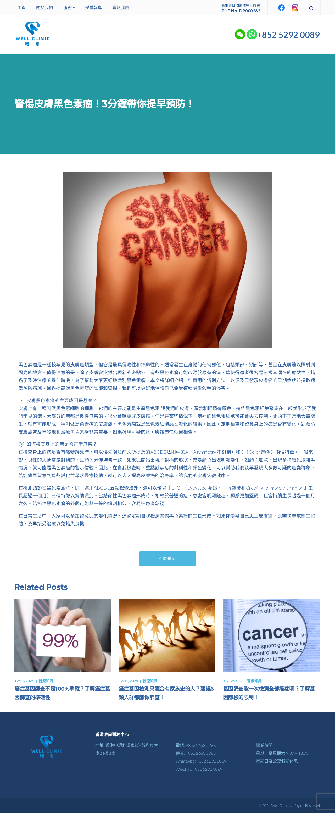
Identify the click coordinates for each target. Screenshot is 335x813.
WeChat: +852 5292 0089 (199, 768)
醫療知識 (45, 681)
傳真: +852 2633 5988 (196, 753)
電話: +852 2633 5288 (196, 745)
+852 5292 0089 (288, 35)
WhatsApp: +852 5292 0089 (201, 760)
